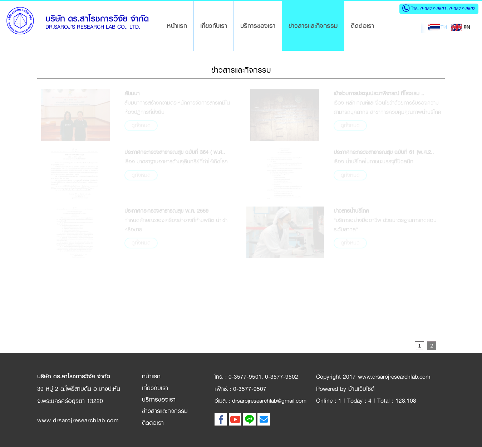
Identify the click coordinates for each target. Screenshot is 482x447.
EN (460, 27)
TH (437, 27)
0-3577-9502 (462, 8)
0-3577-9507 (249, 388)
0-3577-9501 (433, 8)
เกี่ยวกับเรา (213, 26)
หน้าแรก (180, 25)
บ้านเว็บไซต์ (361, 389)
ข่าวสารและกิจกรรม (313, 26)
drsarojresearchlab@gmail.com (269, 400)
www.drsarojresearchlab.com (78, 420)
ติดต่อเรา (362, 26)
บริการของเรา (257, 26)
